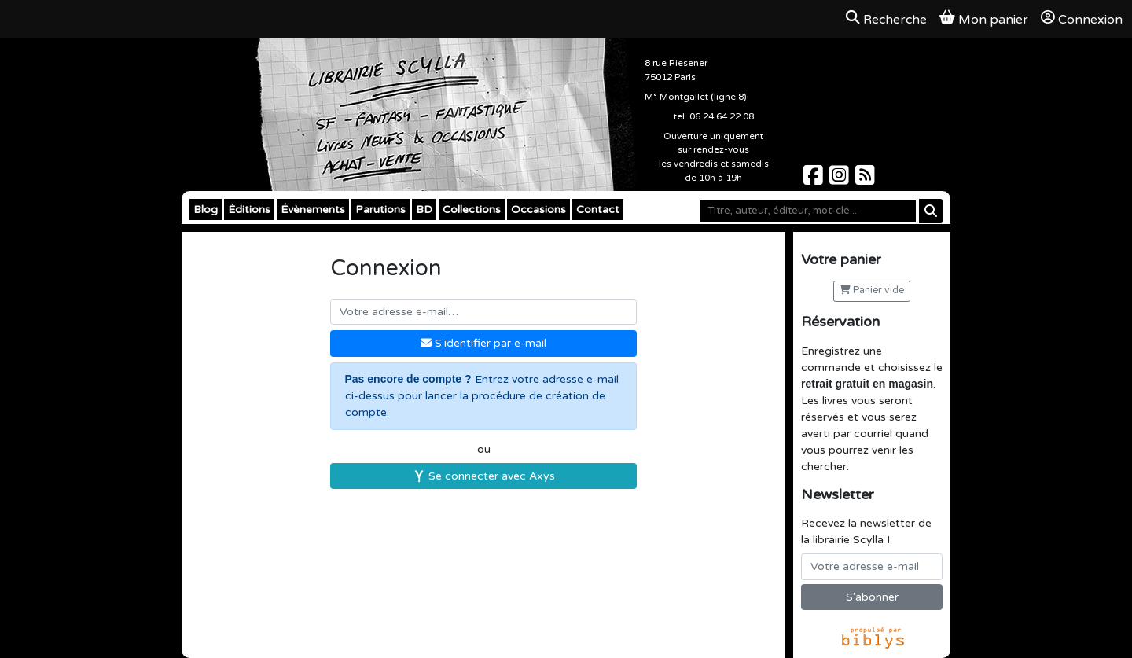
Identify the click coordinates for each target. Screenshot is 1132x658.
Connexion (1082, 19)
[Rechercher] (931, 211)
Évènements (313, 209)
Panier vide (872, 290)
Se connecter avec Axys (484, 476)
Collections (472, 209)
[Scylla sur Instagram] (841, 179)
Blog (205, 209)
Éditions (249, 209)
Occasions (538, 209)
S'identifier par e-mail (483, 343)
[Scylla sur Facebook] (815, 179)
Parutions (380, 209)
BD (424, 209)
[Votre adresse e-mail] (872, 566)
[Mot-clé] (808, 211)
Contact (597, 209)
